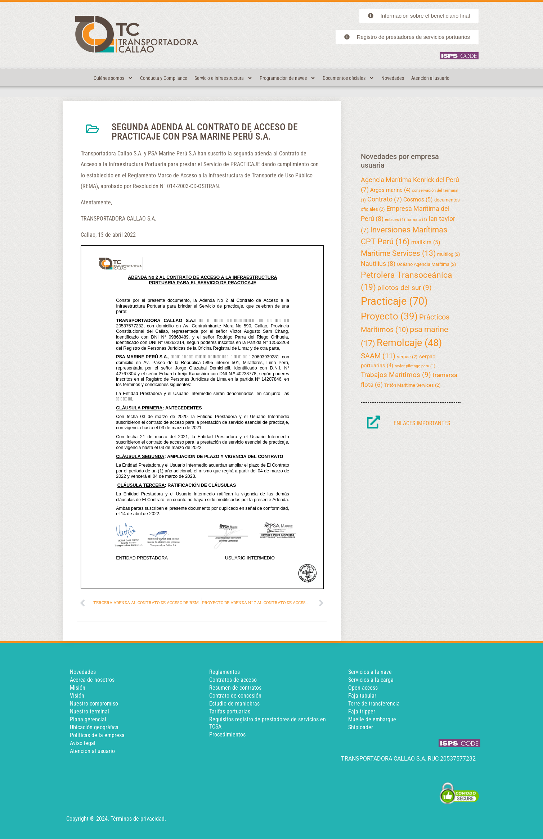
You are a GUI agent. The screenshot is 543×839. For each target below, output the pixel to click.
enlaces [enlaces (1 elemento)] (395, 219)
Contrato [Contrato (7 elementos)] (384, 199)
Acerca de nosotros (92, 679)
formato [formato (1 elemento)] (417, 219)
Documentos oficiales (348, 78)
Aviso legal (82, 743)
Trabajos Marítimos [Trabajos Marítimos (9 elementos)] (396, 375)
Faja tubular (362, 695)
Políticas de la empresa (97, 735)
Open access (363, 687)
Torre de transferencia (374, 703)
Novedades (392, 78)
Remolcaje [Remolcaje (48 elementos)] (409, 343)
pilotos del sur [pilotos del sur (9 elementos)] (404, 288)
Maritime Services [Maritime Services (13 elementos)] (398, 253)
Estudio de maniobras (234, 703)
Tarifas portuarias (229, 711)
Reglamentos (224, 671)
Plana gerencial (88, 719)
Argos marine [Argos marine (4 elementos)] (390, 190)
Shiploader (360, 727)
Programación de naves (287, 78)
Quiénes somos (113, 78)
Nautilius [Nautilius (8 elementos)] (378, 264)
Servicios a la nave (370, 671)
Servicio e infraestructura (223, 78)
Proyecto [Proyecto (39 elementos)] (389, 316)
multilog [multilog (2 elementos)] (448, 254)
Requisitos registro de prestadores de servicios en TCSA (267, 723)
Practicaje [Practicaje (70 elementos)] (394, 301)
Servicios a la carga (371, 679)
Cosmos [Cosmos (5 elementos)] (418, 199)
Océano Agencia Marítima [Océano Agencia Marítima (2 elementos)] (426, 264)
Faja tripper (361, 711)
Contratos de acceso (233, 679)
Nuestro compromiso (94, 703)
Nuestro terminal (89, 711)
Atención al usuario (430, 78)
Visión (77, 695)
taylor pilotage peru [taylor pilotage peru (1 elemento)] (415, 366)
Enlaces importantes (422, 423)
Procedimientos (227, 734)
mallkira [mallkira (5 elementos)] (425, 242)
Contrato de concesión (235, 695)
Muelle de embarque (372, 719)
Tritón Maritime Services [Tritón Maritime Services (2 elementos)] (412, 385)
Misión (77, 687)
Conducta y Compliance (163, 78)
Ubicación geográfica (94, 727)
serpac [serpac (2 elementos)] (407, 356)
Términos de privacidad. (138, 818)
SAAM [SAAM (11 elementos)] (378, 356)
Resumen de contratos (235, 687)
